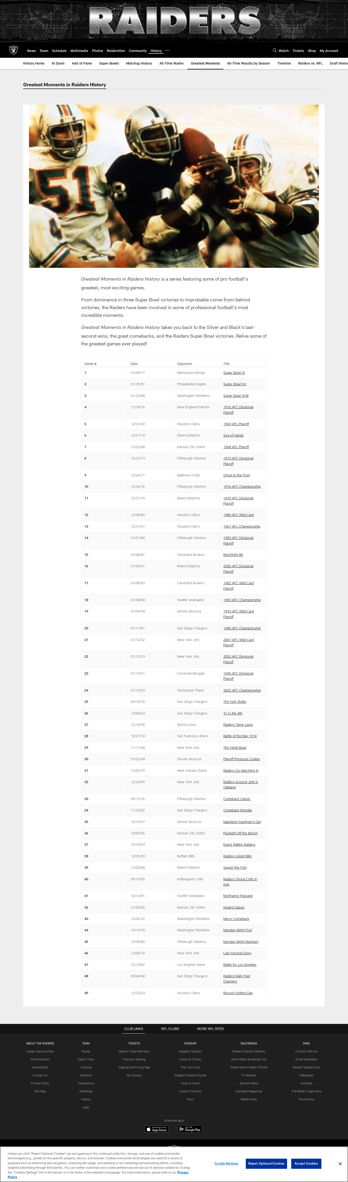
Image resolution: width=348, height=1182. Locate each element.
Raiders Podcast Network (249, 1051)
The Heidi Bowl (234, 747)
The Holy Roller (234, 702)
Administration (40, 1059)
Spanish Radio (248, 1083)
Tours (190, 1099)
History (86, 1099)
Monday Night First (237, 930)
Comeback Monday (237, 810)
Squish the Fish (235, 867)
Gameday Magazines (248, 1091)
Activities (306, 1083)
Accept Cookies (306, 1164)
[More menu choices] (167, 50)
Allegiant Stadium (190, 1051)
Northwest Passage (238, 896)
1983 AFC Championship (242, 600)
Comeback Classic (237, 799)
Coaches (86, 1067)
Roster (86, 1051)
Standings (86, 1091)
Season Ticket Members (134, 1051)
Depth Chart (86, 1059)
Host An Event (190, 1083)
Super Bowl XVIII (235, 396)
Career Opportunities (40, 1051)
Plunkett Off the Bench (240, 833)
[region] (174, 1164)
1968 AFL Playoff (236, 447)
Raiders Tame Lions (238, 724)
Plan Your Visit (190, 1067)
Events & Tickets (191, 1059)
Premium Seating (134, 1059)
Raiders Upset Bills (237, 856)
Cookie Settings (226, 1164)
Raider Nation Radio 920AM (249, 1067)
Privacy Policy (40, 1083)
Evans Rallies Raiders (239, 844)
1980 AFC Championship (242, 628)
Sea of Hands (233, 435)
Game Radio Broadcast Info (249, 1059)
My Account (134, 1075)
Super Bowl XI (234, 373)
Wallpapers (306, 1075)
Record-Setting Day (238, 993)
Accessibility (40, 1067)
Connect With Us (306, 1051)
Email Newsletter (306, 1059)
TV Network (248, 1075)
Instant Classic (234, 907)
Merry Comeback (236, 919)
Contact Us (40, 1075)
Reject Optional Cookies (266, 1164)
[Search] (275, 50)
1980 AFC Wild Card (238, 515)
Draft (86, 1107)
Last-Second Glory (237, 953)
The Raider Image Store (306, 1091)
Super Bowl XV (234, 384)
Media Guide (249, 1099)
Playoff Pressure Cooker (241, 759)
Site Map (40, 1091)
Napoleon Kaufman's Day (242, 822)
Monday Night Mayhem (240, 942)
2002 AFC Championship (242, 690)
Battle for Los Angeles (239, 965)
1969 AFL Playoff (236, 424)
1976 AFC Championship (242, 486)
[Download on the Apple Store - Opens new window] (156, 1130)
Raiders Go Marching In (241, 770)
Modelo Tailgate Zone (306, 1067)
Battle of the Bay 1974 (240, 736)
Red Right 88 (233, 555)
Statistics (86, 1075)
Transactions (86, 1083)
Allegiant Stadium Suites (191, 1075)
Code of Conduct (191, 1091)
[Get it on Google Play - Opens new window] (189, 1132)
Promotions (306, 1099)
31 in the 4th (232, 713)
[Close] (340, 1164)
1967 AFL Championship (241, 526)
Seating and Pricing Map (135, 1067)
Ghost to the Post (236, 475)
